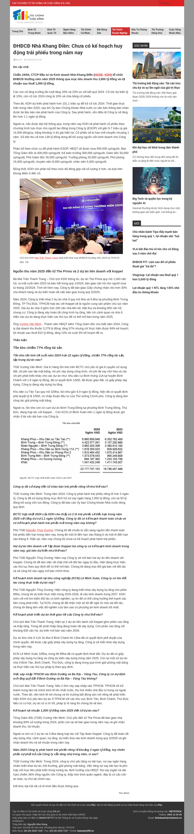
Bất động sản (102, 31)
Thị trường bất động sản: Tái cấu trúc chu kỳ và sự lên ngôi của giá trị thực (157, 85)
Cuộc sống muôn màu (175, 31)
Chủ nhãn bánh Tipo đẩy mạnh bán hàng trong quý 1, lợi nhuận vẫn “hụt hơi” (156, 236)
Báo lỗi (18, 59)
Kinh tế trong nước (34, 31)
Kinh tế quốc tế (51, 31)
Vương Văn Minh (30, 324)
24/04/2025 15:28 (33, 59)
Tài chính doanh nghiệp (120, 31)
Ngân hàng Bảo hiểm (69, 31)
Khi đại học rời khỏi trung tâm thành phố (156, 149)
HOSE (99, 74)
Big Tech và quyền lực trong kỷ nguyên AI (152, 201)
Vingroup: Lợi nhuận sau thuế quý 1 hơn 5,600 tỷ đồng (156, 277)
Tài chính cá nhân (86, 31)
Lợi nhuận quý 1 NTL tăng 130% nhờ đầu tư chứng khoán (156, 290)
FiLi (93, 805)
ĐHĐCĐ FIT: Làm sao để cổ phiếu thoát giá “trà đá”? (154, 264)
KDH (107, 74)
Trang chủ (17, 31)
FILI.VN (65, 3)
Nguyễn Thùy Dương (39, 530)
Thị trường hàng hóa (158, 31)
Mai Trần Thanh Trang (46, 258)
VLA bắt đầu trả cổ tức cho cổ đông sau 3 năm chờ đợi (156, 251)
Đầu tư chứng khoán (139, 31)
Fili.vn (56, 811)
